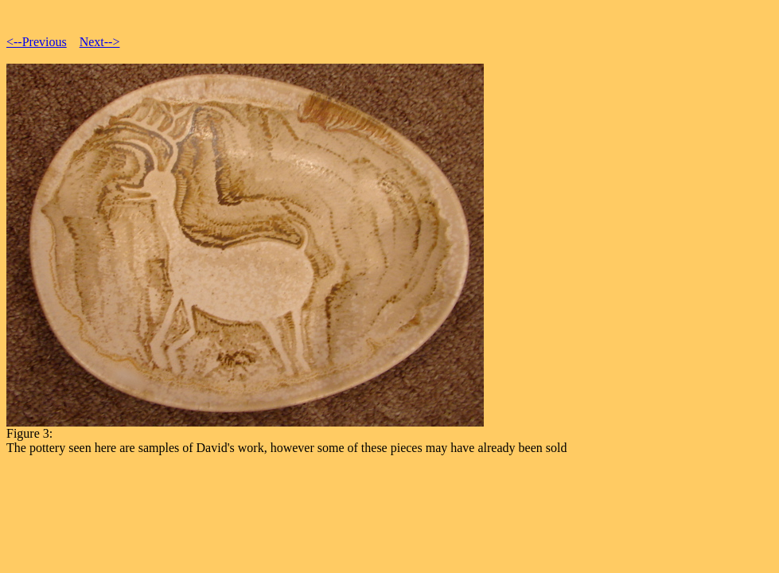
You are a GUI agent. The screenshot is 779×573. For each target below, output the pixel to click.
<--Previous (36, 42)
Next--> (100, 42)
